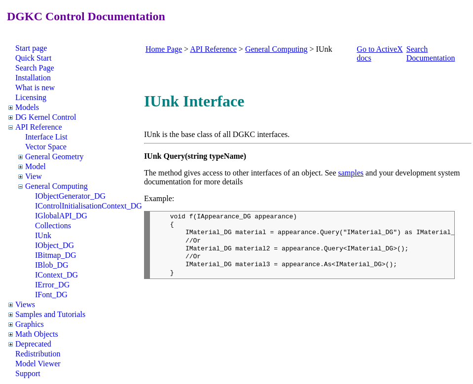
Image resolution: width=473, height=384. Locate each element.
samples (351, 173)
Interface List (46, 137)
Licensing (30, 97)
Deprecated (33, 344)
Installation (33, 77)
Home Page (164, 49)
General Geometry (54, 156)
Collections (53, 225)
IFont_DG (51, 294)
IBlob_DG (52, 265)
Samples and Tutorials (50, 314)
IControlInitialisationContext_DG (88, 206)
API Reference (38, 127)
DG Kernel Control (45, 117)
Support (27, 373)
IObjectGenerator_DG (70, 196)
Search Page (34, 68)
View (33, 176)
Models (27, 107)
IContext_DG (56, 275)
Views (25, 304)
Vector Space (46, 146)
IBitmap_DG (55, 255)
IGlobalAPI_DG (61, 215)
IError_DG (52, 284)
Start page (31, 48)
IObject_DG (54, 245)
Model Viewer (38, 363)
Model (35, 166)
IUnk (43, 235)
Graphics (29, 324)
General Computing (56, 186)
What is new (35, 87)
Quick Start (33, 58)
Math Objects (36, 334)
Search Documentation (430, 53)
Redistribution (38, 353)
